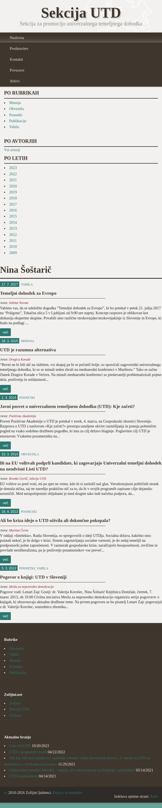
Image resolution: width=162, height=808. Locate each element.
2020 (13, 186)
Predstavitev (19, 49)
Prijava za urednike (67, 793)
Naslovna (17, 38)
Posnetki (15, 115)
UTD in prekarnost (23, 776)
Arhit (154, 796)
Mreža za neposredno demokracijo (31, 587)
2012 (13, 235)
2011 (13, 241)
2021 (13, 180)
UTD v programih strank (28, 752)
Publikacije (17, 121)
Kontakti (16, 59)
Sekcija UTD (37, 479)
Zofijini (15, 703)
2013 (13, 228)
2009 (13, 253)
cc (5, 793)
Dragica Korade (19, 359)
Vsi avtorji (12, 150)
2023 (13, 168)
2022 (13, 174)
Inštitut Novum (18, 303)
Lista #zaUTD (20, 746)
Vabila (14, 127)
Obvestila (16, 109)
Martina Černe (18, 530)
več (5, 332)
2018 (13, 198)
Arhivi (15, 81)
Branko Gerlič (18, 479)
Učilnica (15, 715)
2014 (13, 222)
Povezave (17, 70)
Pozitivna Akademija (22, 416)
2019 (13, 192)
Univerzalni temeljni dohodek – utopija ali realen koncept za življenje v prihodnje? (72, 770)
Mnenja (15, 103)
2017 (13, 204)
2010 (13, 247)
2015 (13, 216)
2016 (13, 210)
